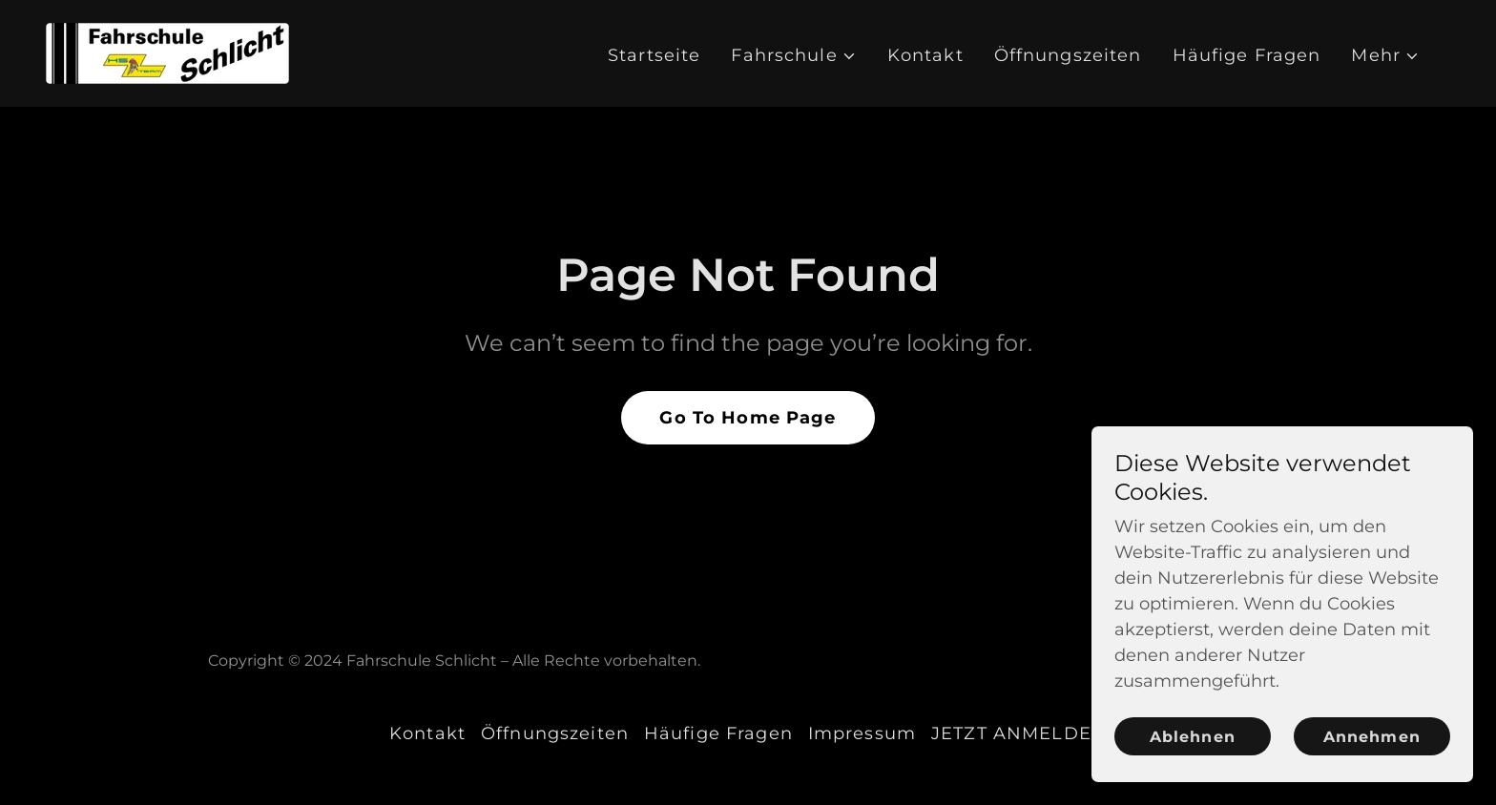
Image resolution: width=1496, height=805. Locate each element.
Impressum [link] (862, 733)
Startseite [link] (654, 55)
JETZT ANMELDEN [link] (1019, 733)
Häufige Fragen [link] (1247, 55)
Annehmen (1371, 737)
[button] (793, 56)
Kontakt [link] (925, 55)
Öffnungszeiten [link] (1068, 55)
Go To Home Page (747, 417)
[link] (167, 52)
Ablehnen (1192, 737)
